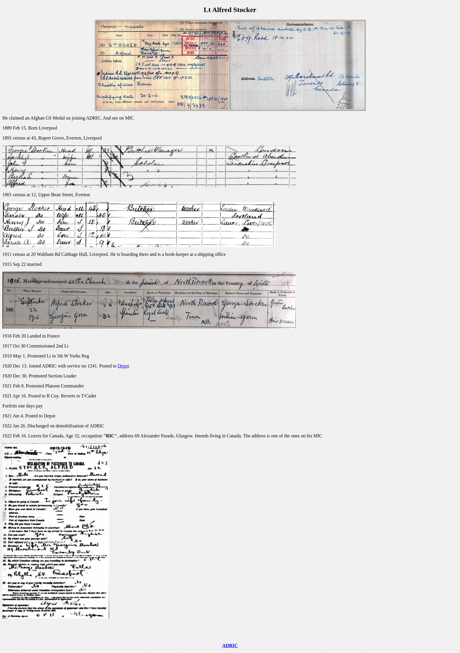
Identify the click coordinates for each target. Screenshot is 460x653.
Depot (123, 365)
